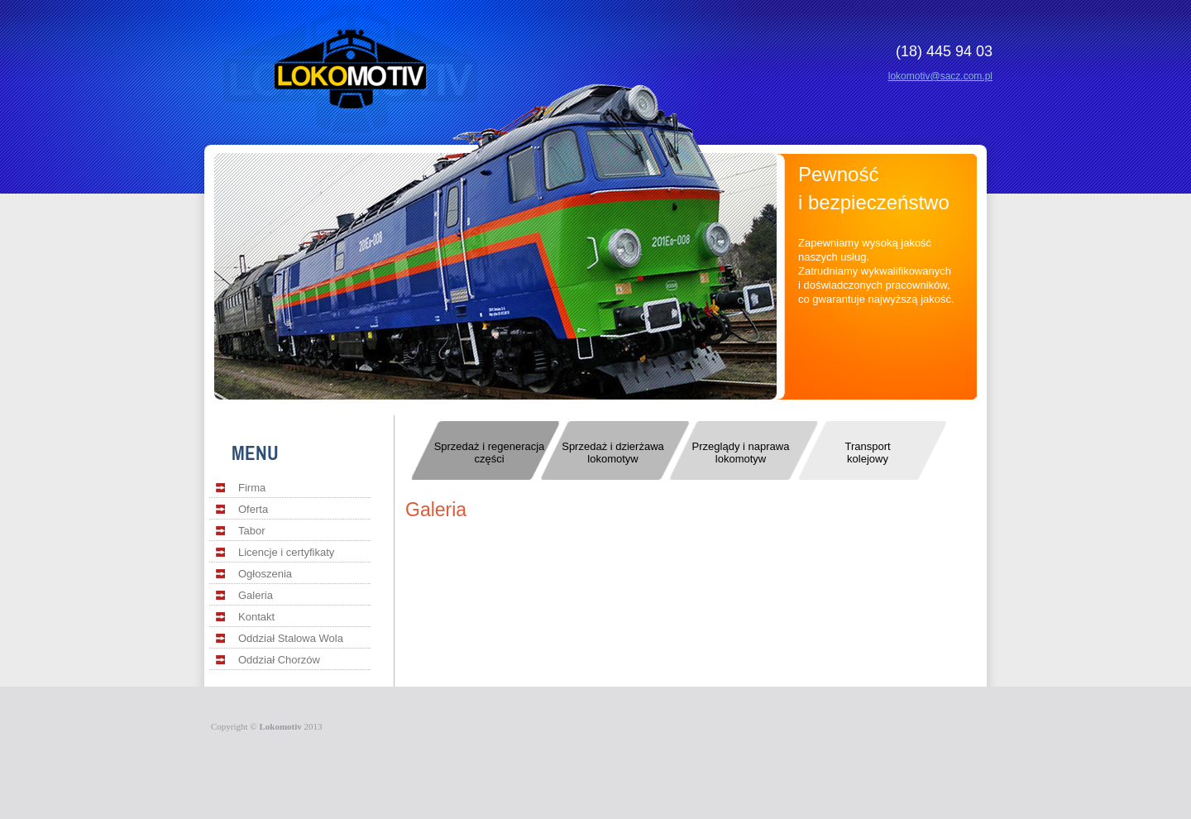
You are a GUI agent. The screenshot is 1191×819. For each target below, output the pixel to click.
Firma (251, 487)
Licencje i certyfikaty (286, 552)
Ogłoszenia (265, 574)
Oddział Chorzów (279, 660)
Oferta (253, 509)
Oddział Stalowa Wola (290, 638)
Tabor (251, 530)
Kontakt (256, 617)
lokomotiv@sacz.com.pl (940, 76)
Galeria (255, 595)
